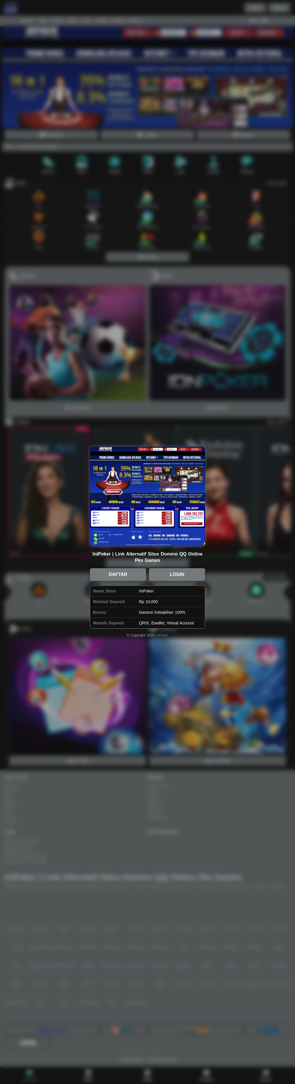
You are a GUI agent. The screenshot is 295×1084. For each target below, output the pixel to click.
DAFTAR (118, 574)
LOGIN (177, 574)
